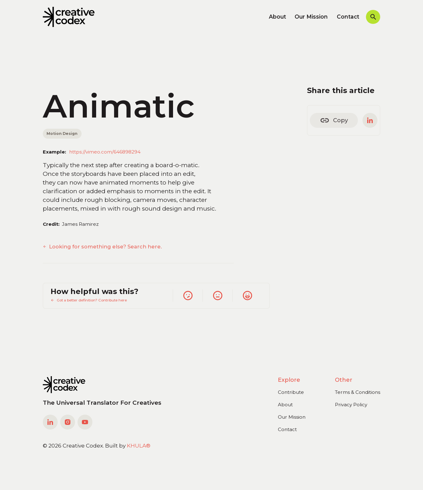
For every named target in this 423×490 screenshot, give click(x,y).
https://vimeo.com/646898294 (104, 152)
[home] (69, 17)
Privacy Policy (351, 405)
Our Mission (311, 16)
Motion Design (62, 133)
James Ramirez (80, 224)
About (277, 16)
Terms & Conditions (357, 392)
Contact (348, 16)
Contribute (291, 392)
